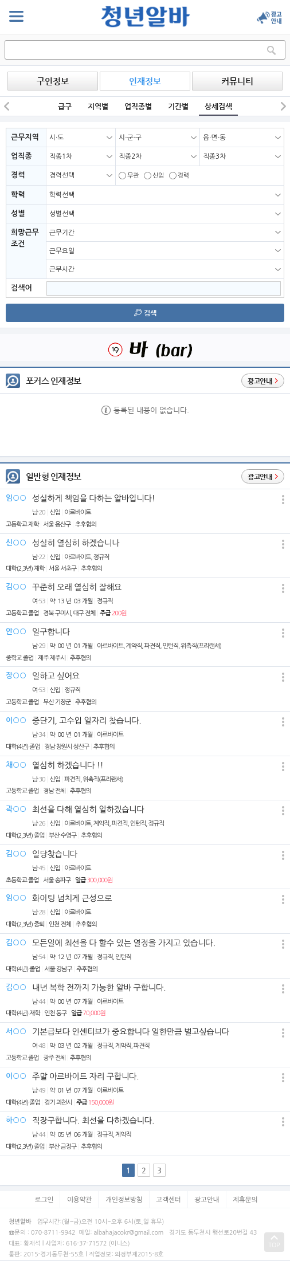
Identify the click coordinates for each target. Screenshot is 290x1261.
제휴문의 (245, 1199)
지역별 (98, 106)
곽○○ (16, 808)
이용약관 (79, 1199)
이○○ (16, 720)
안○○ (16, 631)
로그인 (44, 1199)
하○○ (16, 1119)
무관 (129, 175)
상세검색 (218, 106)
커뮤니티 (237, 81)
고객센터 (168, 1199)
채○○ (16, 764)
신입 (154, 175)
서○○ (16, 1031)
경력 (179, 175)
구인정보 (53, 81)
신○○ (16, 542)
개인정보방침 (124, 1199)
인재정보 (145, 81)
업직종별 (138, 106)
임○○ (16, 497)
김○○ (16, 586)
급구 (65, 106)
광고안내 (206, 1199)
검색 (145, 313)
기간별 (178, 106)
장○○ (16, 675)
